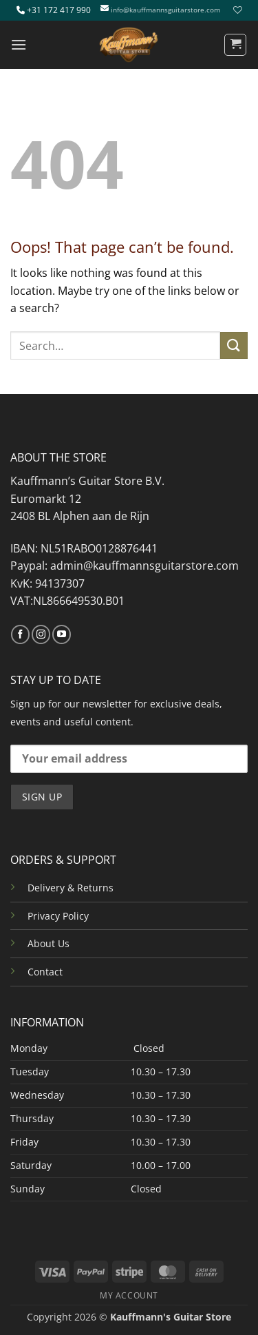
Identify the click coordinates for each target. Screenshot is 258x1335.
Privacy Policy (58, 915)
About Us (48, 943)
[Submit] (234, 345)
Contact (45, 971)
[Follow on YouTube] (61, 634)
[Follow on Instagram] (41, 634)
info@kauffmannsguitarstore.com (165, 10)
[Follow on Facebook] (20, 634)
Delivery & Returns (71, 887)
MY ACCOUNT (129, 1295)
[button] (18, 44)
